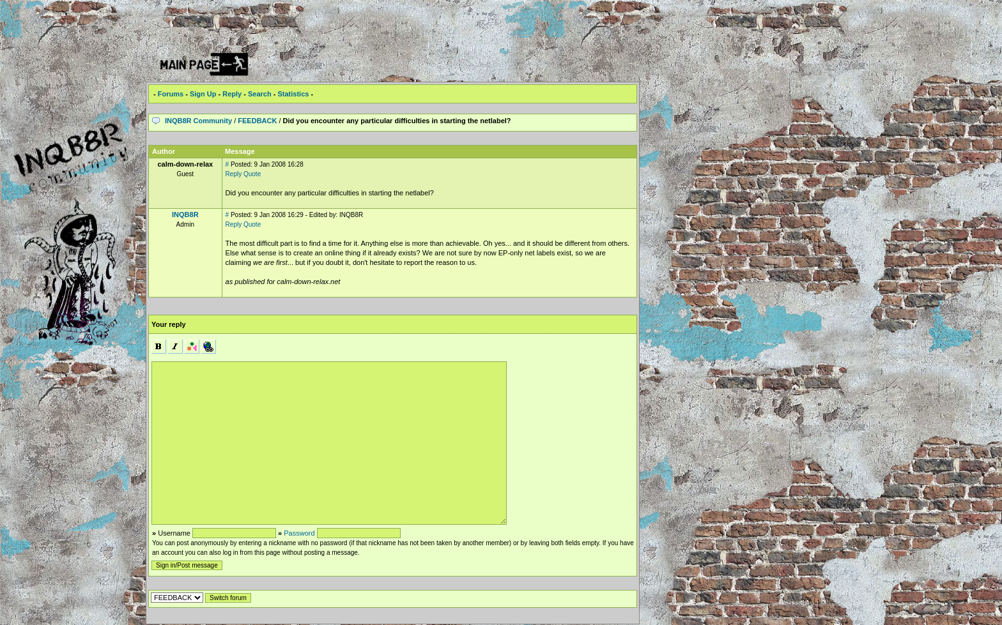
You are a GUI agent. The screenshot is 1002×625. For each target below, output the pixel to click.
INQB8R (185, 214)
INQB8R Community (198, 120)
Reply (232, 94)
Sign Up (203, 94)
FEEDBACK (257, 120)
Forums (170, 94)
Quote (252, 173)
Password (299, 533)
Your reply (168, 324)
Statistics (293, 94)
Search (260, 94)
